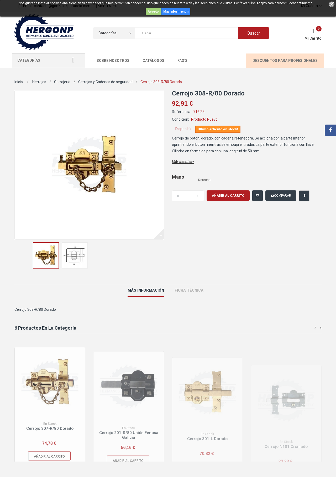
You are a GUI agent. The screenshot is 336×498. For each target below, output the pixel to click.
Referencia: (181, 112)
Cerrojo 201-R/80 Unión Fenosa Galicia (128, 457)
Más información (175, 11)
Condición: (180, 119)
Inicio (18, 82)
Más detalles (183, 162)
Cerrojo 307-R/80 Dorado (49, 449)
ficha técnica (188, 290)
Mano (178, 177)
